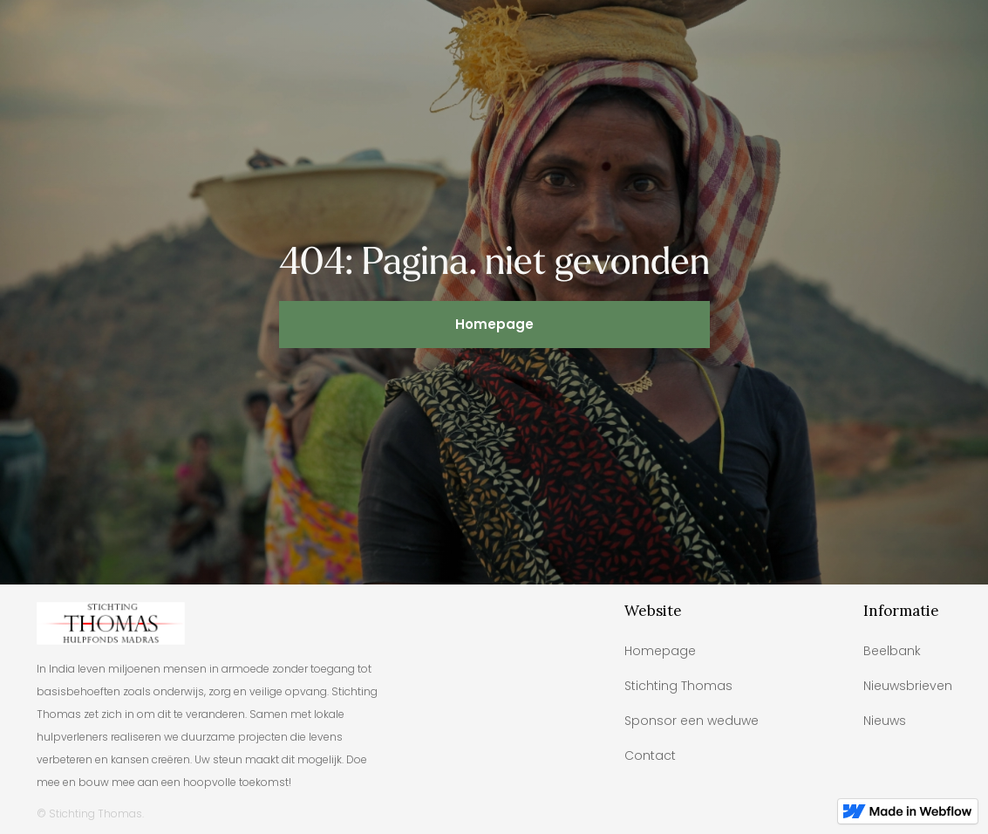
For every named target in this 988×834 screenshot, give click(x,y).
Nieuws (884, 720)
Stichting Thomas (678, 685)
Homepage (494, 324)
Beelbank (892, 651)
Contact (650, 755)
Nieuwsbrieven (907, 685)
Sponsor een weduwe (691, 720)
